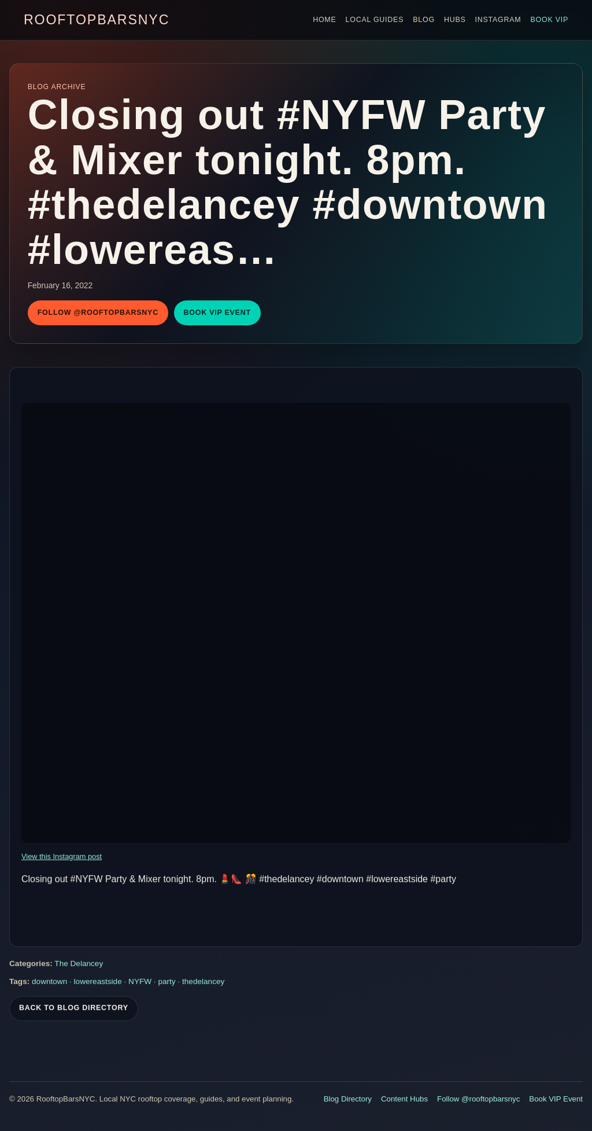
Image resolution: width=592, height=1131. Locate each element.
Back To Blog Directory (73, 1009)
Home (324, 20)
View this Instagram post (61, 857)
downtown (49, 982)
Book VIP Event (217, 313)
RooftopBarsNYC (96, 19)
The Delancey (78, 964)
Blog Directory (348, 1099)
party (166, 982)
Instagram (498, 20)
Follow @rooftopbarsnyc (98, 313)
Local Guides (375, 20)
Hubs (455, 20)
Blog (424, 20)
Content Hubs (404, 1099)
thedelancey (203, 982)
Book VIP (549, 20)
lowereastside (98, 982)
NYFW (139, 982)
